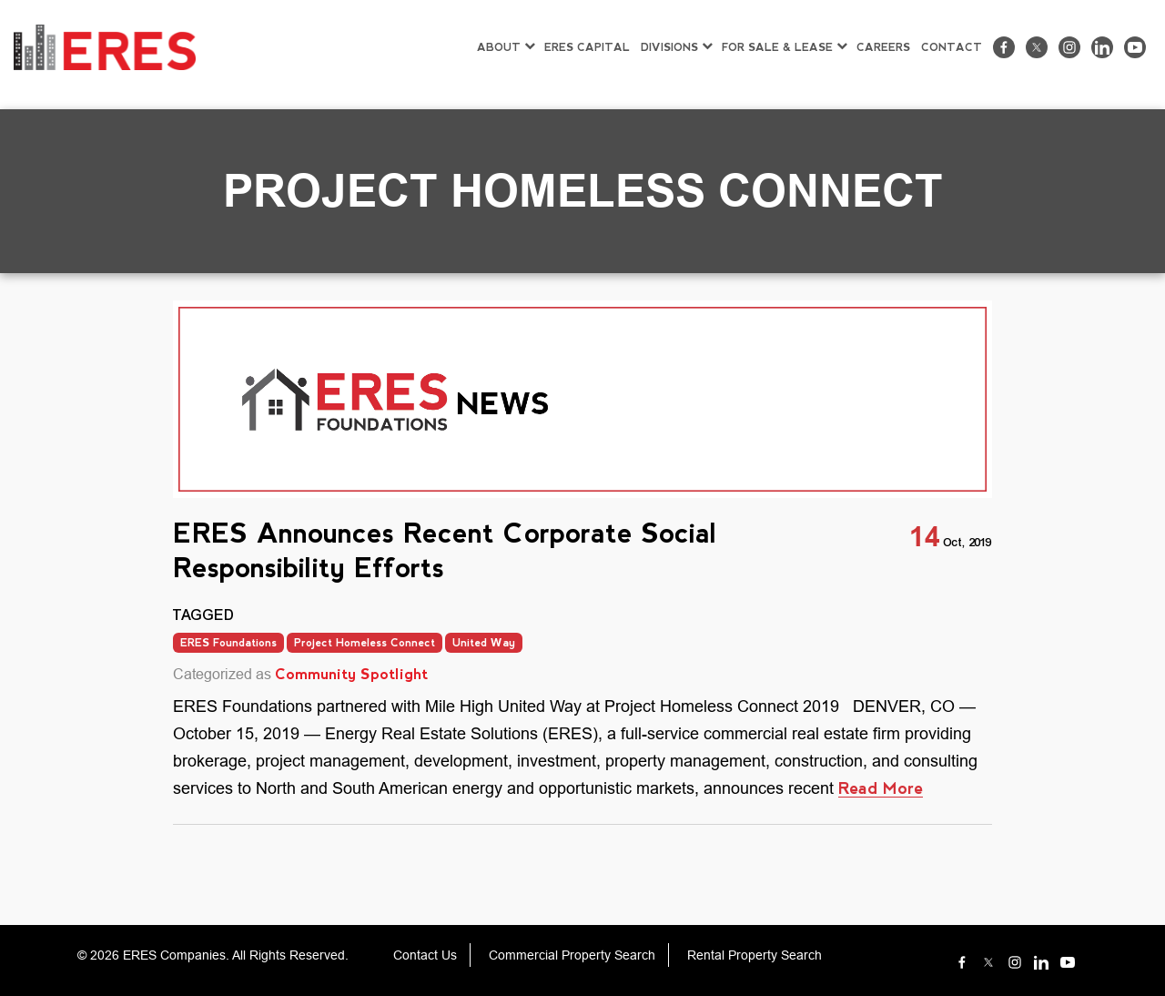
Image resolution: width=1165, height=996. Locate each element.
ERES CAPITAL (587, 47)
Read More (880, 788)
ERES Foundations (228, 642)
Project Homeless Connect (364, 642)
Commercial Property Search (572, 955)
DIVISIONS (669, 47)
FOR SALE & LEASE (777, 47)
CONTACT (951, 47)
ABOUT (499, 47)
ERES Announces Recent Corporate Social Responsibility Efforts (445, 550)
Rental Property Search (754, 955)
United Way (483, 642)
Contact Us (425, 955)
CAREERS (883, 47)
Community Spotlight (351, 674)
